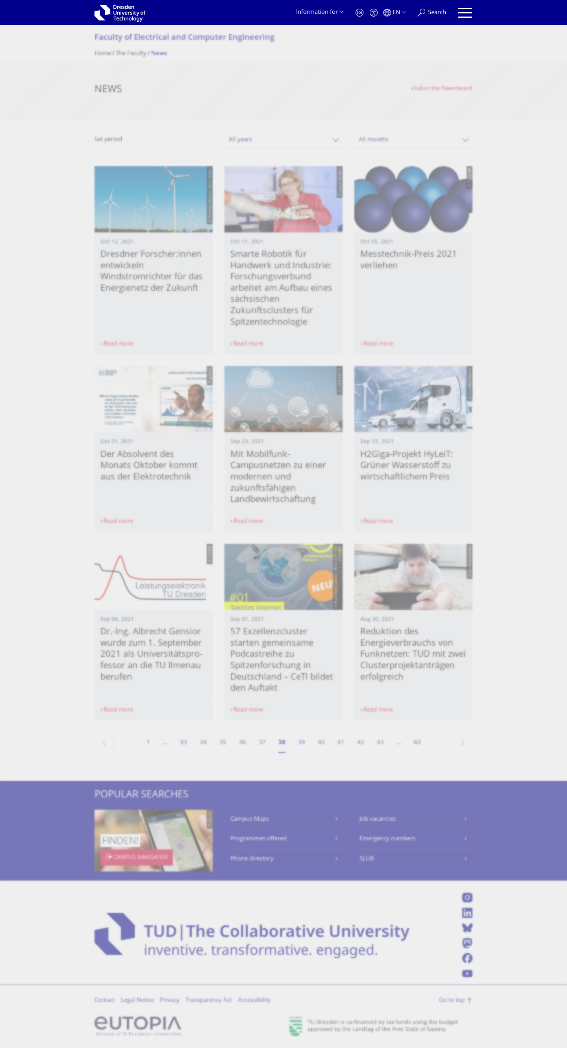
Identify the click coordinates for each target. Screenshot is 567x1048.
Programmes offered (258, 839)
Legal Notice (137, 1000)
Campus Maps (249, 819)
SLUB (366, 859)
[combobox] (283, 140)
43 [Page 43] (380, 743)
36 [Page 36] (242, 743)
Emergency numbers (387, 839)
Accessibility (254, 1000)
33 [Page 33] (183, 743)
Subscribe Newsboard (442, 89)
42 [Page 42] (360, 743)
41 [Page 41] (341, 743)
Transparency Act (208, 1000)
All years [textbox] (240, 140)
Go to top (452, 1000)
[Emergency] (359, 13)
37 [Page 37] (262, 743)
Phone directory (252, 859)
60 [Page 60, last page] (417, 743)
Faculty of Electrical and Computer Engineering (184, 38)
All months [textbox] (373, 140)
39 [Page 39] (301, 743)
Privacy (170, 1000)
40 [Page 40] (321, 743)
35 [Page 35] (222, 743)
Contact (104, 1000)
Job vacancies (377, 819)
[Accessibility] (373, 13)
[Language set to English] (394, 13)
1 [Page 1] (148, 743)
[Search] (431, 13)
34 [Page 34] (203, 743)
